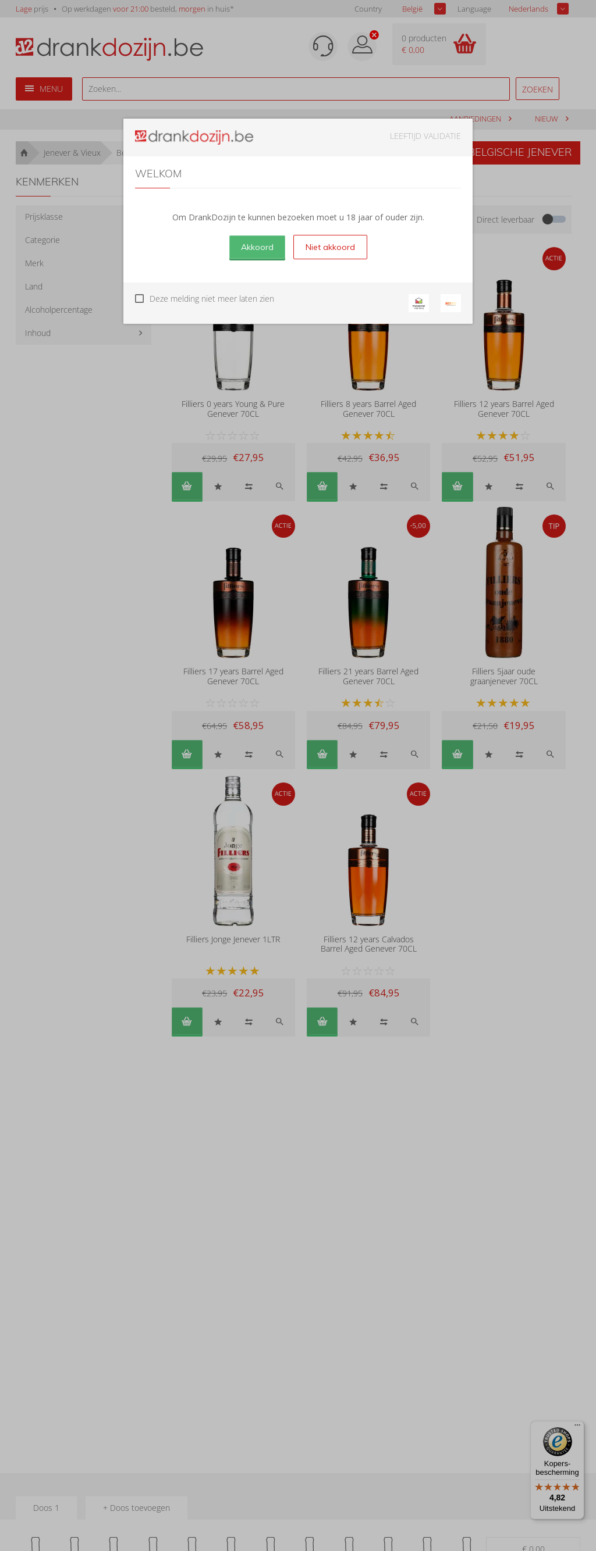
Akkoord (257, 247)
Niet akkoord (330, 247)
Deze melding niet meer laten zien (212, 298)
